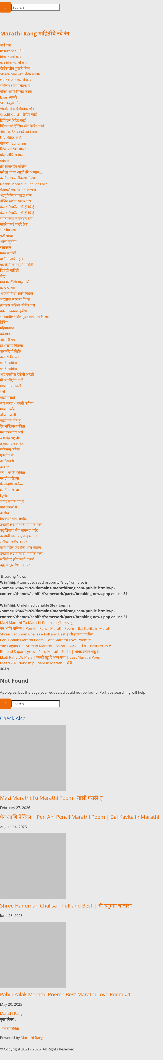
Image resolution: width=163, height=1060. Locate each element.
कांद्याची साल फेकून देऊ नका (18, 536)
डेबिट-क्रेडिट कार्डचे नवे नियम (18, 131)
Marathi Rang (11, 1013)
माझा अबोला (8, 408)
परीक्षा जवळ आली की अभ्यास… (21, 172)
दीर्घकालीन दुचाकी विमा (15, 68)
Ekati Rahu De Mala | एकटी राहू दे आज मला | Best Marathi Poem (50, 657)
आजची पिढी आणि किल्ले (16, 293)
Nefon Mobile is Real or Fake (24, 183)
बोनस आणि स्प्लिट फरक (16, 91)
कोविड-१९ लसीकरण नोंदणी (18, 177)
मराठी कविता (8, 362)
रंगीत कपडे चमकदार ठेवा (16, 218)
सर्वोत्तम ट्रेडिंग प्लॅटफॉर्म (15, 85)
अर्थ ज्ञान (5, 45)
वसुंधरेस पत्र (7, 287)
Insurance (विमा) (12, 50)
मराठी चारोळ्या (9, 478)
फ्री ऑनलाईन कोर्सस (13, 166)
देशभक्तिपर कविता (12, 426)
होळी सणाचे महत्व (11, 258)
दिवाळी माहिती (9, 270)
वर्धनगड (5, 333)
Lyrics (5, 495)
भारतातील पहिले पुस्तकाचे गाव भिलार (24, 316)
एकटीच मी (7, 455)
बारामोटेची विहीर (10, 351)
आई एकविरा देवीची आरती (17, 374)
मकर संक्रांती (8, 253)
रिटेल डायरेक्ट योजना (13, 149)
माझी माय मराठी (10, 385)
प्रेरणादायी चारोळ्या (12, 483)
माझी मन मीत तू (10, 420)
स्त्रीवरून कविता (10, 449)
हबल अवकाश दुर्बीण (13, 310)
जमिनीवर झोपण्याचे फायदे (17, 559)
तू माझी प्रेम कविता (12, 443)
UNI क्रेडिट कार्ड (10, 137)
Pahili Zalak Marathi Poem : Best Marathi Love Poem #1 (46, 639)
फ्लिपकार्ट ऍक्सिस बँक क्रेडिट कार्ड (22, 126)
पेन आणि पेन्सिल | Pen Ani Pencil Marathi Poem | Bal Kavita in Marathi (56, 628)
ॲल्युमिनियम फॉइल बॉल (16, 195)
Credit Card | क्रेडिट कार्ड (18, 114)
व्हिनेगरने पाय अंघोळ (13, 518)
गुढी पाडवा (7, 235)
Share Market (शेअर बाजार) (20, 74)
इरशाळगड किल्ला (11, 345)
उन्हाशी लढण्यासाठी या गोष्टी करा (21, 524)
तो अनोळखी (8, 414)
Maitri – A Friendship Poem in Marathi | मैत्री (36, 663)
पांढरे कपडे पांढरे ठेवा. (14, 224)
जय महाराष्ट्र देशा (10, 437)
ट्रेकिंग (4, 322)
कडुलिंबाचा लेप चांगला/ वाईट (19, 530)
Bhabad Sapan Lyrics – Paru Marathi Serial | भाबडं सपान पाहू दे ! (50, 651)
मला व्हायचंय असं (11, 432)
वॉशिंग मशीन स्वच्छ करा (15, 201)
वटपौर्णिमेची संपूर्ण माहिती (16, 264)
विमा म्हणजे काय (11, 56)
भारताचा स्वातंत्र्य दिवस (15, 299)
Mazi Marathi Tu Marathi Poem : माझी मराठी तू (36, 622)
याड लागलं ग (8, 507)
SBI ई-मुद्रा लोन (10, 102)
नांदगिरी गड (7, 339)
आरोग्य (4, 512)
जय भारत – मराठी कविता (16, 403)
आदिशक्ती (7, 461)
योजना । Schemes (13, 143)
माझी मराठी (7, 397)
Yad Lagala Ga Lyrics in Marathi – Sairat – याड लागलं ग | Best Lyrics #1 (56, 645)
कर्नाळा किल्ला (9, 356)
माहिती (4, 160)
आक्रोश (5, 466)
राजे (2, 391)
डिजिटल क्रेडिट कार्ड (13, 120)
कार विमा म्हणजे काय (14, 62)
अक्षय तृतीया (8, 241)
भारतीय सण (8, 229)
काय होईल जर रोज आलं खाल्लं (20, 547)
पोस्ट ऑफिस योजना (13, 154)
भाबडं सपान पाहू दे (12, 501)
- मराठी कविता (9, 1028)
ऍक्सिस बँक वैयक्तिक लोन (17, 108)
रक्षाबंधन (5, 247)
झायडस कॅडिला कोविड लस (17, 305)
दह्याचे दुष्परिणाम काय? (15, 564)
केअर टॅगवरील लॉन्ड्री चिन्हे (17, 206)
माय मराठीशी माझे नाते (14, 281)
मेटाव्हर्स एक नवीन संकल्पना (18, 189)
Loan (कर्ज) (8, 97)
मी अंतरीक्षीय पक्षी (11, 380)
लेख (3, 276)
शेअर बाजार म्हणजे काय (16, 79)
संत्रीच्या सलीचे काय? (13, 541)
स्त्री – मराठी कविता (12, 472)
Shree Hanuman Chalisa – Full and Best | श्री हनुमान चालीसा (46, 634)
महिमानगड (7, 328)
